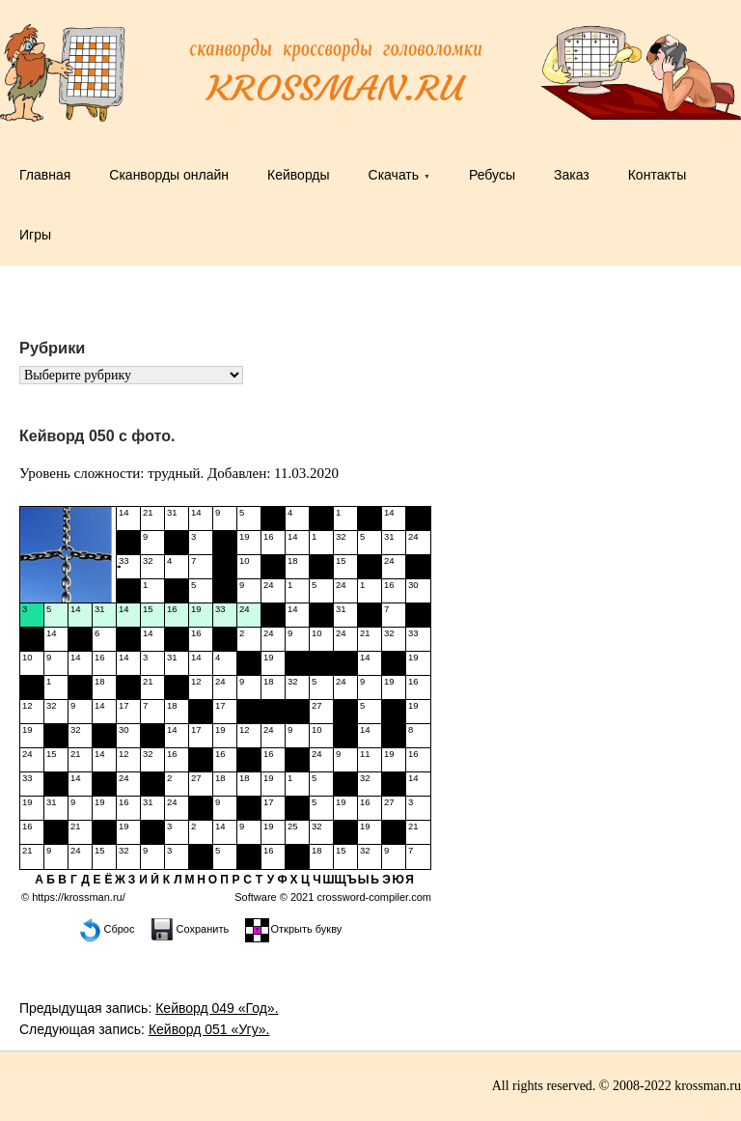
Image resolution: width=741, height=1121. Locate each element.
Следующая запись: (144, 1029)
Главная (44, 174)
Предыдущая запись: (149, 1008)
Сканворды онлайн (169, 174)
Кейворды (298, 174)
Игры (35, 234)
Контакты (657, 174)
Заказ (572, 174)
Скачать (394, 174)
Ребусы (492, 174)
